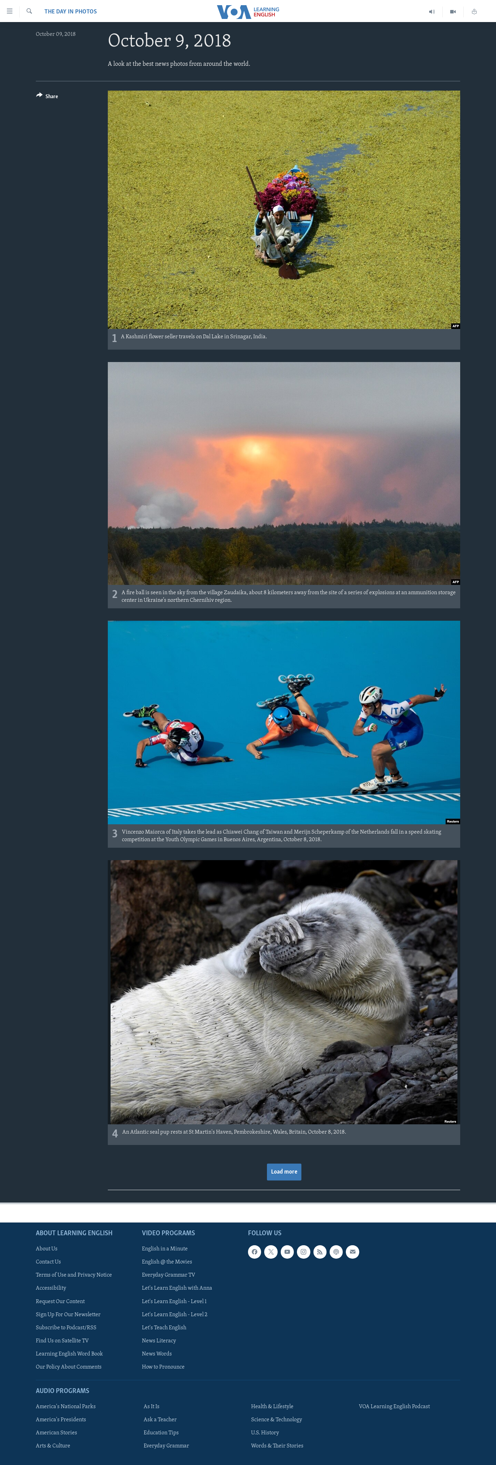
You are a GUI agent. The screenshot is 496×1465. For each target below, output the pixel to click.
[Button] (47, 98)
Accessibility (51, 1288)
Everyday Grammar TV (168, 1275)
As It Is (151, 1407)
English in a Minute (165, 1249)
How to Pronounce (163, 1367)
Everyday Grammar (166, 1446)
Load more (284, 1172)
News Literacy (159, 1341)
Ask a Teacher (160, 1420)
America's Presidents (61, 1420)
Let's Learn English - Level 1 (174, 1301)
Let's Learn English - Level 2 (174, 1315)
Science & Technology (276, 1420)
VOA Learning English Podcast (394, 1407)
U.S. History (265, 1433)
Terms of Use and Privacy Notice (74, 1275)
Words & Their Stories (277, 1446)
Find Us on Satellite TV (62, 1341)
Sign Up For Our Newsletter (68, 1315)
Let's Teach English (164, 1328)
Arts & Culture (53, 1446)
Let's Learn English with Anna (177, 1288)
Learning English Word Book (69, 1354)
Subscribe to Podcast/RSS (66, 1328)
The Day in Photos (70, 12)
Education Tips (161, 1433)
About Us (47, 1249)
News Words (157, 1354)
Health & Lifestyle (272, 1407)
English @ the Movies (167, 1262)
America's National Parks (66, 1407)
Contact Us (48, 1262)
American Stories (56, 1433)
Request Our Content (60, 1301)
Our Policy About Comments (69, 1367)
